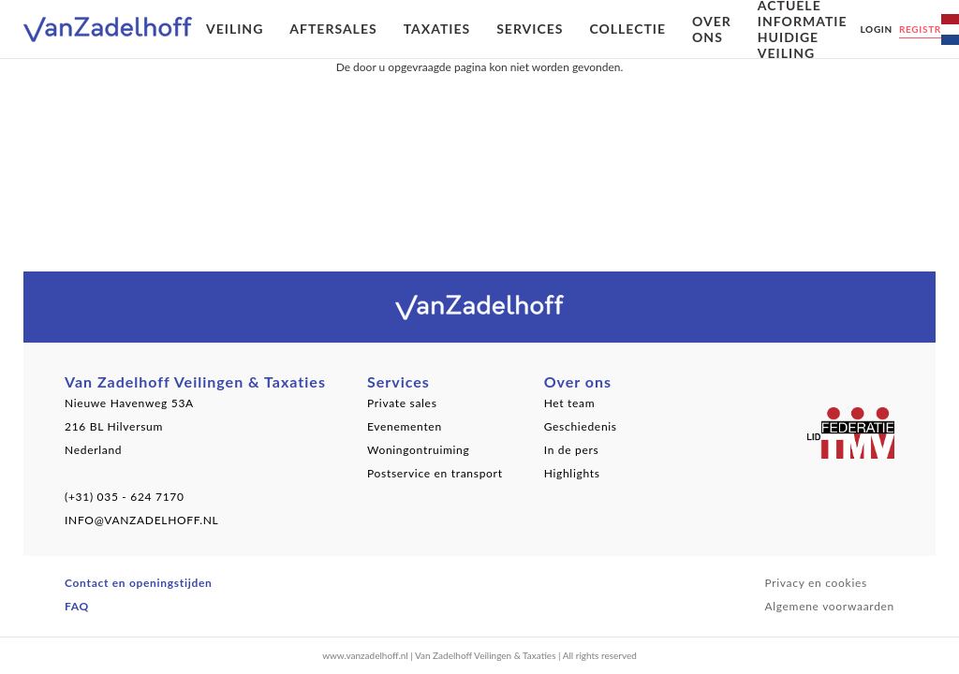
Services (529, 29)
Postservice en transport (435, 473)
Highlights (572, 473)
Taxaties (437, 29)
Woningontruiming (418, 450)
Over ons (711, 29)
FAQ (77, 606)
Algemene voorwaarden (829, 606)
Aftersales (332, 29)
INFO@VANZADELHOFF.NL (141, 520)
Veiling (234, 29)
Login (876, 29)
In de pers (571, 450)
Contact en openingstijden (139, 583)
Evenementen (404, 426)
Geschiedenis (580, 426)
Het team (570, 403)
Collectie (627, 29)
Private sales (402, 403)
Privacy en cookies (815, 583)
